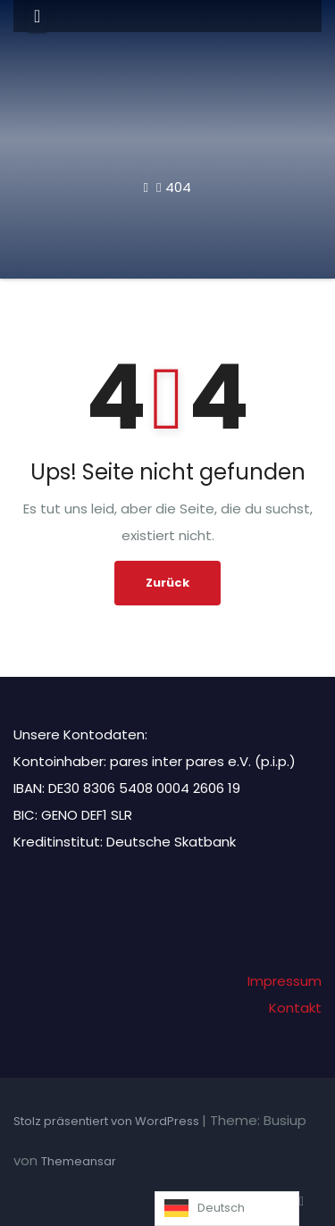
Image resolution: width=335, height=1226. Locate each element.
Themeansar (78, 1161)
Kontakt (295, 1007)
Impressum (284, 981)
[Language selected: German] (227, 1208)
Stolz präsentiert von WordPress (107, 1121)
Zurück (167, 582)
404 (178, 187)
